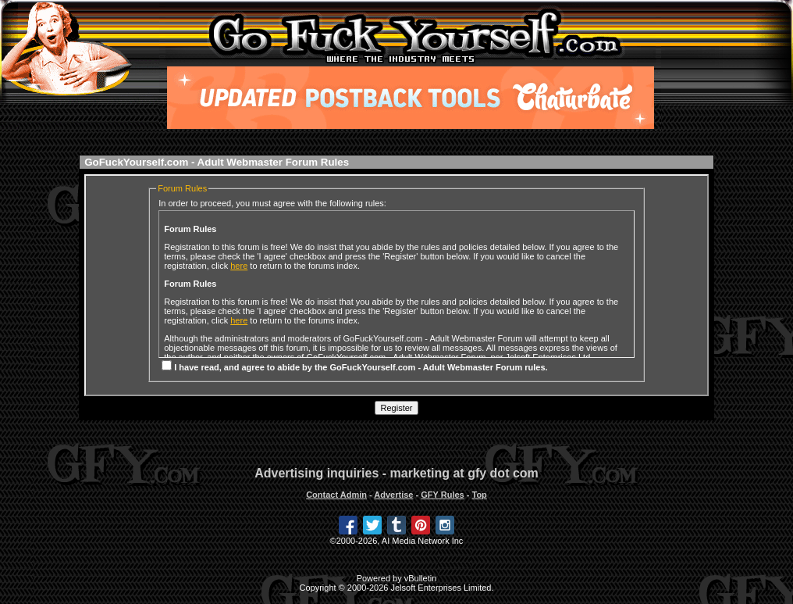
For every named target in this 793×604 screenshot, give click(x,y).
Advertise (393, 494)
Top (478, 494)
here (238, 265)
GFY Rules (442, 494)
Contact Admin (336, 494)
